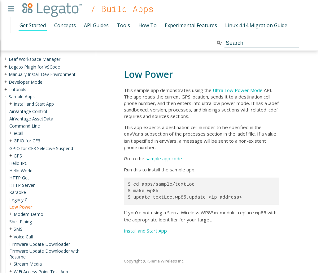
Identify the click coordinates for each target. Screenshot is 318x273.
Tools (123, 25)
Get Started (33, 25)
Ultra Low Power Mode (238, 90)
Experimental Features (191, 25)
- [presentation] (5, 96)
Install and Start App (145, 229)
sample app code (164, 158)
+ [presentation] (5, 59)
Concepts (65, 25)
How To (147, 25)
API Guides (96, 25)
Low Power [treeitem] (20, 207)
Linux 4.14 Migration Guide (256, 25)
